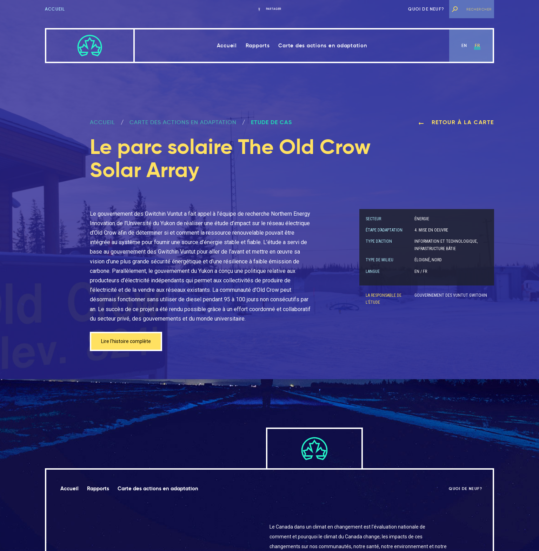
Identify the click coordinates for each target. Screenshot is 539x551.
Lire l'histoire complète (129, 342)
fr (477, 45)
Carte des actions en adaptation (322, 45)
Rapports (258, 45)
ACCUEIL (102, 122)
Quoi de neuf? (426, 9)
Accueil (55, 9)
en (464, 45)
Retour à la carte (456, 122)
